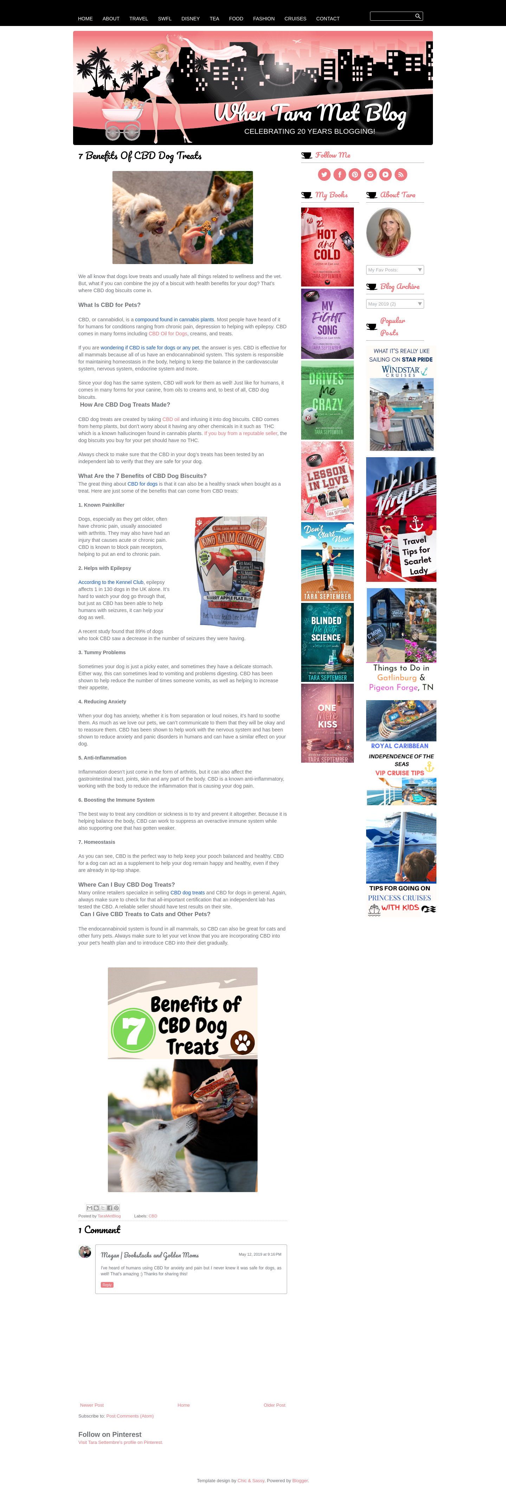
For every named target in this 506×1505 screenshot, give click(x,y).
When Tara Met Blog (310, 112)
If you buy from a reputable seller (240, 433)
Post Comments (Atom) (130, 1416)
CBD (153, 1216)
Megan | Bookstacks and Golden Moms (150, 1255)
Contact (328, 18)
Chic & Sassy (251, 1480)
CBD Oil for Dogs (168, 333)
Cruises (295, 18)
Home (85, 18)
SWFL (165, 18)
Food (236, 18)
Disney (191, 18)
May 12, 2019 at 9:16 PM (260, 1254)
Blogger (300, 1480)
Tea (214, 18)
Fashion (263, 18)
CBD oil (170, 419)
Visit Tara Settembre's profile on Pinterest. (120, 1442)
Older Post (274, 1405)
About (111, 18)
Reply (107, 1285)
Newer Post (92, 1405)
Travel (138, 18)
